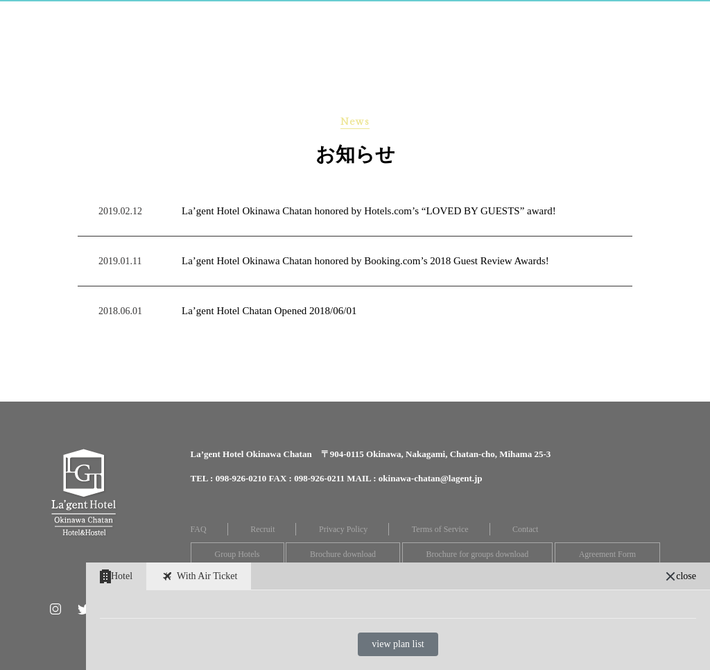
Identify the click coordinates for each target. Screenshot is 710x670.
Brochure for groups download (477, 554)
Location (565, 16)
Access (495, 16)
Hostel (254, 16)
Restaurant (333, 16)
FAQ (199, 529)
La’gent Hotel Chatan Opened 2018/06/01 (269, 310)
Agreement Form (607, 554)
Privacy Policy (343, 529)
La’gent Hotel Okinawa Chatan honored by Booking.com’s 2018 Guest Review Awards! (365, 260)
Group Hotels (237, 554)
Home (136, 16)
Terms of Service (440, 529)
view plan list (398, 644)
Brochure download (343, 554)
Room (194, 16)
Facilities (422, 16)
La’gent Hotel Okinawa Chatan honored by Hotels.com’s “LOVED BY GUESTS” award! (369, 210)
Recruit (262, 529)
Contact (525, 529)
